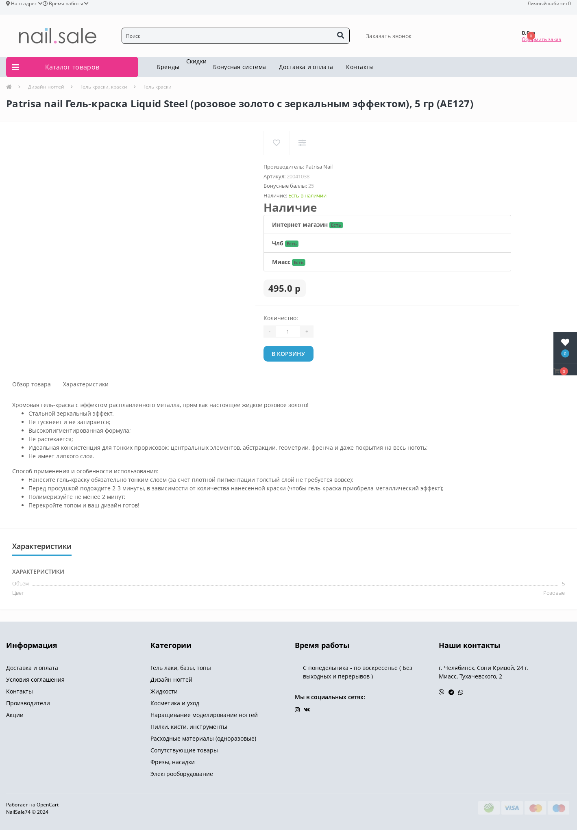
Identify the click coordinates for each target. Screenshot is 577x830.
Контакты (360, 67)
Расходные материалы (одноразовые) (203, 738)
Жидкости (164, 691)
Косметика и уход (174, 703)
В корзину (288, 354)
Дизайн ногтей (46, 86)
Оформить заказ (541, 39)
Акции (15, 715)
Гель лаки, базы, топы (180, 668)
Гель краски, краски (104, 86)
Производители (28, 703)
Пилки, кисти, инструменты (188, 726)
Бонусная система (239, 67)
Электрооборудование (181, 774)
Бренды (168, 67)
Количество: (280, 318)
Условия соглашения (35, 679)
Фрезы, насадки (172, 762)
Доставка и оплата (306, 67)
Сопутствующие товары (184, 750)
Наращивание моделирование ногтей (204, 715)
